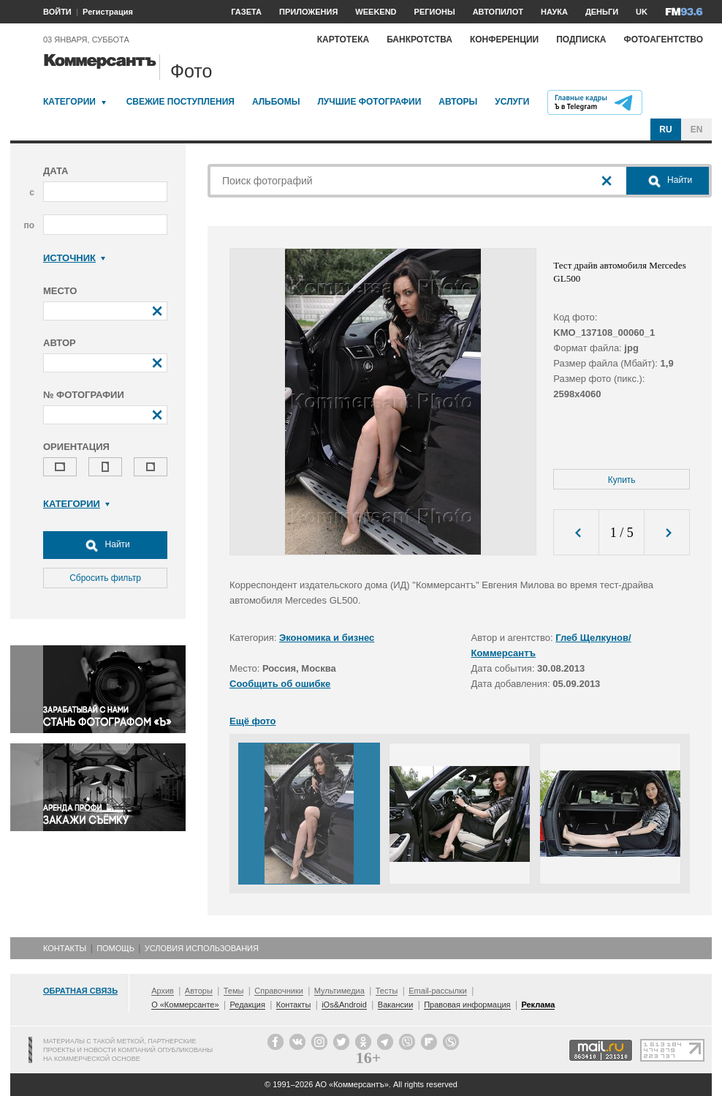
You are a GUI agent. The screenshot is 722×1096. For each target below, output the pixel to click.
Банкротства (419, 39)
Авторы (457, 102)
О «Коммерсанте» (184, 1004)
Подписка (581, 39)
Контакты (64, 948)
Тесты (387, 990)
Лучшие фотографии (369, 102)
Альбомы (276, 102)
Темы (234, 990)
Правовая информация (467, 1004)
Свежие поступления (180, 102)
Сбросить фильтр (105, 578)
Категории (69, 102)
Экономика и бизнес (326, 637)
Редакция (247, 1004)
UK (641, 11)
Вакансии (396, 1004)
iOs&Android (344, 1004)
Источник (74, 257)
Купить (622, 480)
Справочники (278, 990)
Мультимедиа (339, 990)
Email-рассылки (437, 990)
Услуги (512, 102)
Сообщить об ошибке (279, 683)
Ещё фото (252, 721)
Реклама (538, 1004)
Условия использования (202, 948)
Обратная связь (80, 990)
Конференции (504, 39)
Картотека (343, 39)
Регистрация (108, 11)
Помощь (115, 948)
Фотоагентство (663, 39)
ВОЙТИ (57, 11)
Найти (105, 545)
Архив (162, 990)
